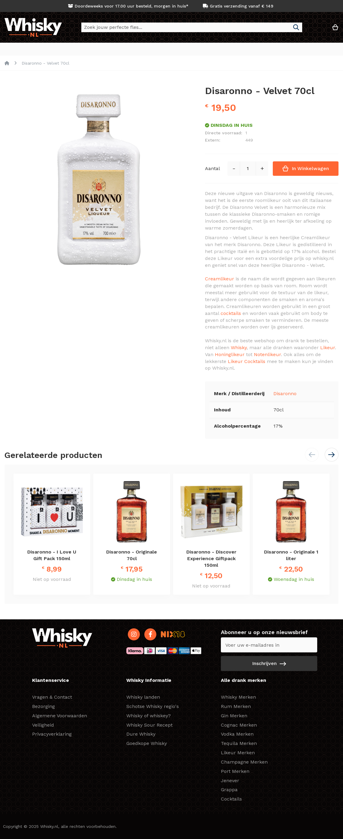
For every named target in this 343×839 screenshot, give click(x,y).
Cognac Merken (239, 725)
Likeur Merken (238, 752)
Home (7, 63)
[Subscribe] (269, 663)
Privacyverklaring (52, 734)
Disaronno (284, 394)
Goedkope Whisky (146, 743)
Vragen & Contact (52, 697)
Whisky (239, 348)
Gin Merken (234, 715)
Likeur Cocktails (246, 362)
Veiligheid (43, 725)
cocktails (231, 313)
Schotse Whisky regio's (152, 706)
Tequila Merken (239, 743)
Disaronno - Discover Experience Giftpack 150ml (211, 558)
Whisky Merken (238, 697)
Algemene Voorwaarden (59, 715)
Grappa (229, 789)
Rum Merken (236, 706)
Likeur (327, 348)
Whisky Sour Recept (149, 725)
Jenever (230, 780)
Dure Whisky (140, 734)
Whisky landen (143, 697)
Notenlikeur (267, 355)
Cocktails (231, 799)
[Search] (296, 27)
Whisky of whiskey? (148, 715)
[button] (317, 30)
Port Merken (235, 771)
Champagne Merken (244, 762)
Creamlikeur (219, 279)
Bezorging (43, 706)
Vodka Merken (237, 734)
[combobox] (191, 27)
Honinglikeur (230, 355)
